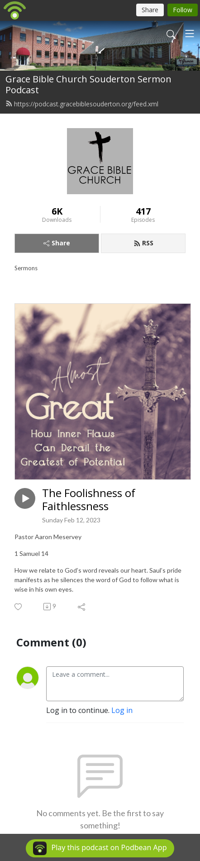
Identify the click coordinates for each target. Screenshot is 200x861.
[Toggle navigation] (189, 33)
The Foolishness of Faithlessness (88, 500)
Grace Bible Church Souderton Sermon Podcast (88, 84)
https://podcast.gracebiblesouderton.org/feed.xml (81, 104)
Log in (122, 710)
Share (56, 243)
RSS (143, 243)
